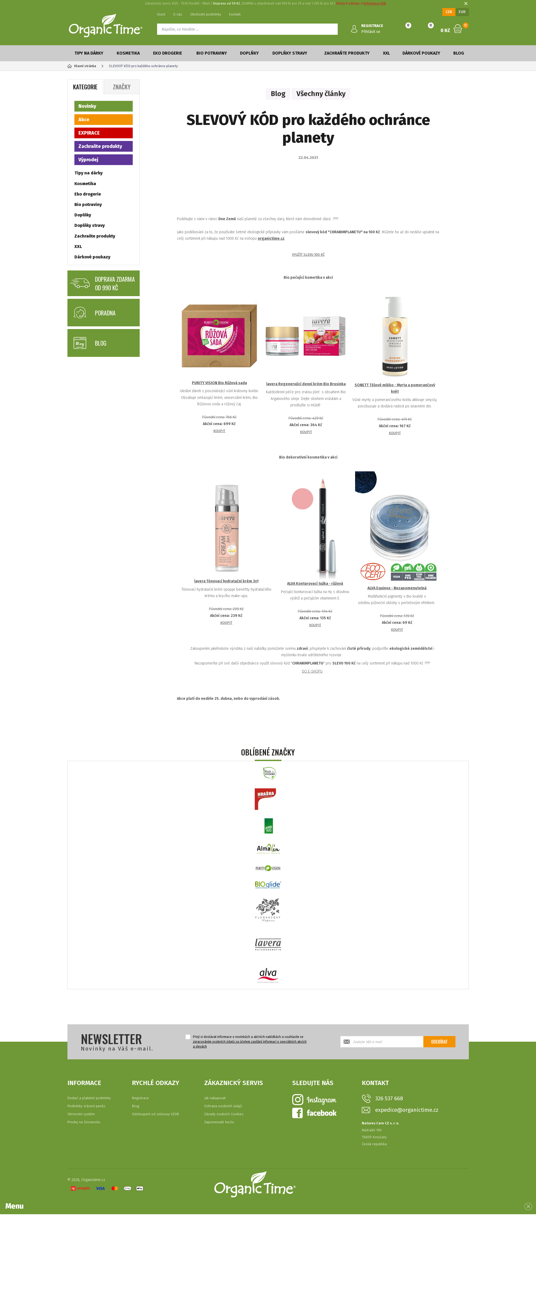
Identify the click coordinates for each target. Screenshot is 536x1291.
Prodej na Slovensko (83, 1122)
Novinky (87, 106)
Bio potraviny (211, 53)
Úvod (161, 14)
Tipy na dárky (88, 53)
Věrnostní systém (81, 1114)
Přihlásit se (370, 31)
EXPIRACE (89, 133)
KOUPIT (219, 431)
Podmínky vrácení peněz (86, 1106)
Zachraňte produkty (347, 53)
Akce (83, 120)
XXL (386, 53)
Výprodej (88, 160)
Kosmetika (128, 53)
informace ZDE (375, 3)
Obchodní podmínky (205, 14)
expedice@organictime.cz (406, 1110)
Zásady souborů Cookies (224, 1114)
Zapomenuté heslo (219, 1122)
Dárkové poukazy (421, 53)
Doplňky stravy (289, 53)
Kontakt (235, 14)
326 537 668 (389, 1098)
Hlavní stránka (81, 66)
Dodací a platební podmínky (89, 1098)
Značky (122, 86)
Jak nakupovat (215, 1098)
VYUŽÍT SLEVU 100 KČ (308, 255)
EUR (462, 12)
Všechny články (320, 94)
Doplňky (249, 53)
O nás (177, 14)
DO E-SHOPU (312, 671)
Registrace (140, 1098)
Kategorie (85, 86)
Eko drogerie (167, 53)
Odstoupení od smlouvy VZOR (155, 1114)
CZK (449, 12)
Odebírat (439, 1041)
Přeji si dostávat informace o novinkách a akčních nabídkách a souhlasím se (250, 1041)
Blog (458, 53)
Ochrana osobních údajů (223, 1106)
